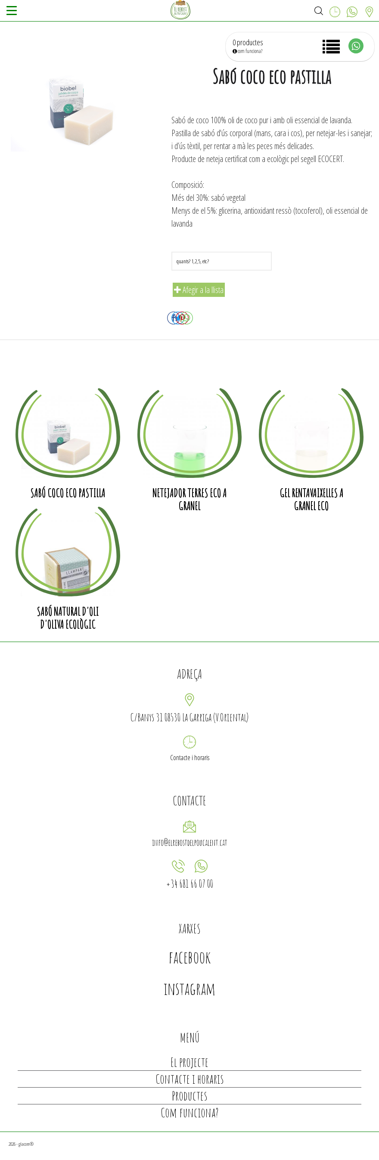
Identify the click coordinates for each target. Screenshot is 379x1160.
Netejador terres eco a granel (189, 499)
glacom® (26, 1144)
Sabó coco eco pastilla (67, 493)
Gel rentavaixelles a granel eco (311, 499)
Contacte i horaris (189, 757)
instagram (190, 988)
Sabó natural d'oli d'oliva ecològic (68, 618)
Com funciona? (190, 1112)
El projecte (189, 1062)
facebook (189, 957)
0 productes (248, 42)
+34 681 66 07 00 (189, 883)
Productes (189, 1096)
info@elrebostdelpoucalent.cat (189, 842)
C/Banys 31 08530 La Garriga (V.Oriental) (189, 717)
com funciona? (247, 51)
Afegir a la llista (199, 290)
